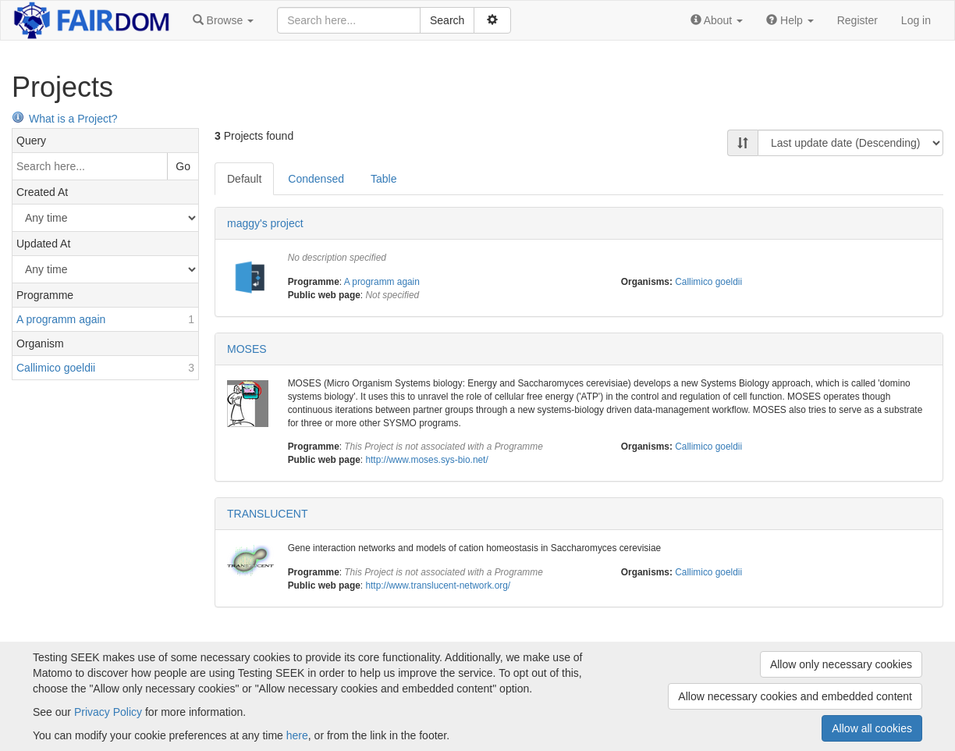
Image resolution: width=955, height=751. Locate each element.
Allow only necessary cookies (841, 664)
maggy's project (265, 223)
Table (383, 179)
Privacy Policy (108, 712)
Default (244, 179)
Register (857, 20)
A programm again (382, 281)
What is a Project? (65, 118)
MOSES (247, 349)
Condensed (316, 179)
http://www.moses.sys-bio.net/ (426, 459)
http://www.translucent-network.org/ (437, 585)
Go (183, 166)
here (297, 735)
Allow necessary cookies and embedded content (795, 696)
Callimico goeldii (708, 281)
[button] (223, 20)
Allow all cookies (872, 728)
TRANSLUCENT (267, 513)
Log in (916, 20)
